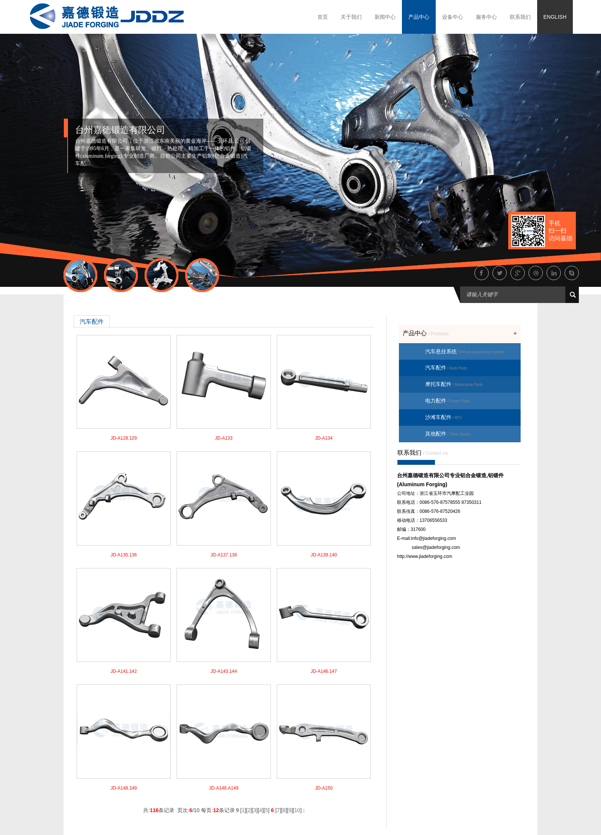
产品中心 (418, 17)
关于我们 (351, 17)
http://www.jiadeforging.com (424, 556)
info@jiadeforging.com (433, 538)
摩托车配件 (454, 384)
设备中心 (452, 17)
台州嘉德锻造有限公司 (120, 130)
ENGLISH (555, 17)
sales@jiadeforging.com (436, 547)
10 (297, 810)
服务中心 (486, 17)
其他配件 (448, 434)
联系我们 (520, 17)
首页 (322, 17)
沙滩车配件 (443, 417)
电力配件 (447, 401)
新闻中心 (385, 17)
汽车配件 (446, 368)
